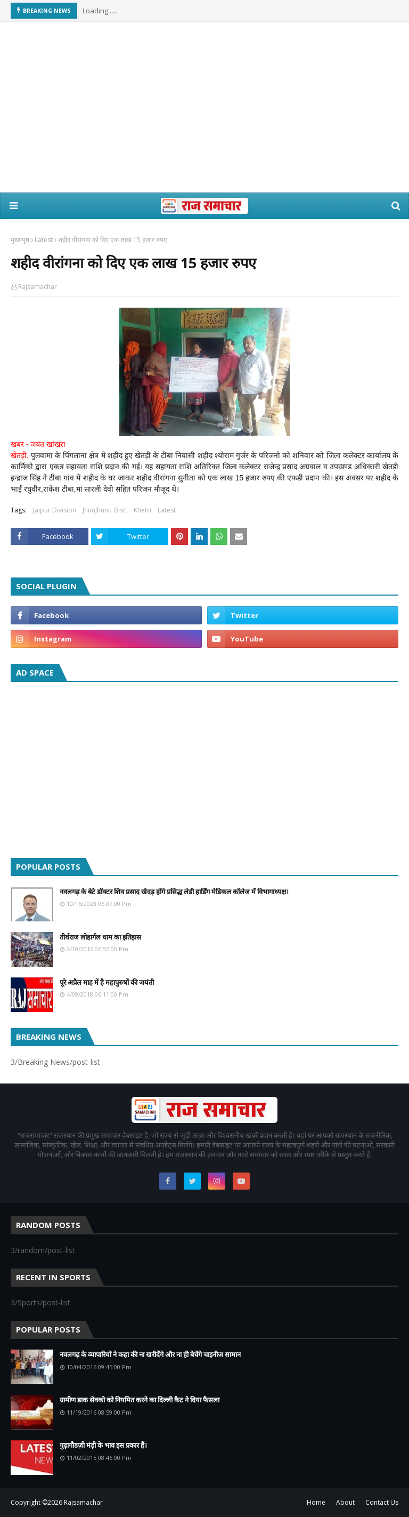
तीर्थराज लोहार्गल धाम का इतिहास (100, 937)
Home (316, 1502)
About (345, 1502)
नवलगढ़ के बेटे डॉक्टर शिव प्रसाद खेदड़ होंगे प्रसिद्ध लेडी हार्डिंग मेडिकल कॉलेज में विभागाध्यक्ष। (174, 891)
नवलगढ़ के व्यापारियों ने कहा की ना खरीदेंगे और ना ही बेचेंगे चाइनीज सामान (150, 1354)
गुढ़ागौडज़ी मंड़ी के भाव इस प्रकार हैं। (103, 1445)
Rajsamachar (37, 286)
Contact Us (381, 1502)
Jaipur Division (54, 510)
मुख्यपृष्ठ (20, 239)
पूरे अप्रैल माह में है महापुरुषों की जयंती (107, 982)
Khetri (142, 510)
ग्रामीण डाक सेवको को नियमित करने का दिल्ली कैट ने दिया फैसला (139, 1399)
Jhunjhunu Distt (105, 510)
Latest (44, 239)
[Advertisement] (204, 107)
